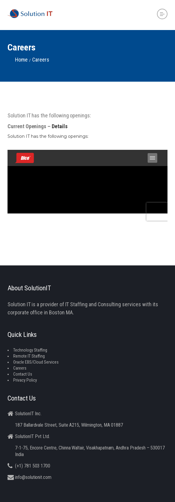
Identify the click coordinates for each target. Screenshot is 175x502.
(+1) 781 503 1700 (32, 466)
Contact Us (22, 374)
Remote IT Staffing (29, 356)
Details (60, 126)
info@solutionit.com (33, 477)
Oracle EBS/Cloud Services (36, 362)
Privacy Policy (25, 380)
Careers (19, 368)
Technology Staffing (30, 350)
